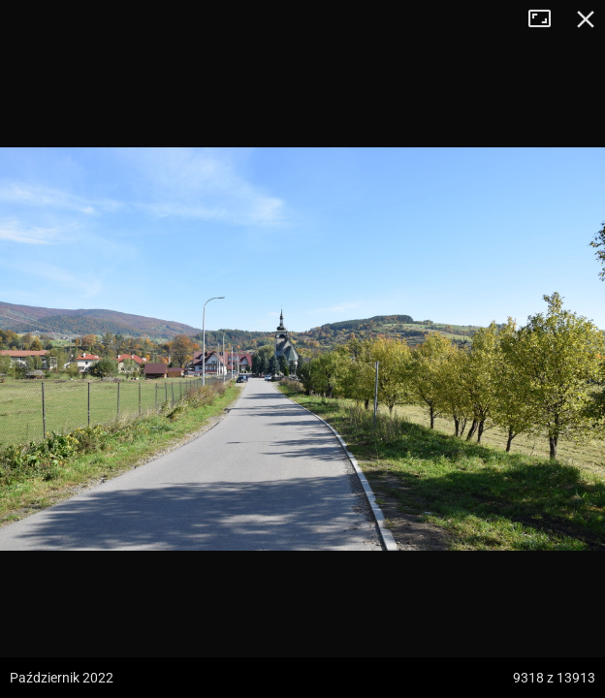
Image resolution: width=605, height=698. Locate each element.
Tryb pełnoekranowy (546, 19)
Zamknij (585, 19)
